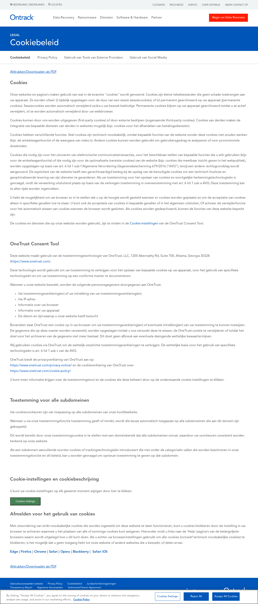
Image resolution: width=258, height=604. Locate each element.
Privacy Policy (47, 57)
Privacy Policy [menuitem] (55, 584)
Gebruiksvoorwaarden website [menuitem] (26, 584)
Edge (14, 551)
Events (192, 5)
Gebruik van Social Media (148, 57)
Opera (65, 551)
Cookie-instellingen (144, 223)
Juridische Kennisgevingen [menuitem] (101, 584)
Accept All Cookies (225, 596)
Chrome (40, 551)
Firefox (26, 551)
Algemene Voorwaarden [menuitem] (50, 587)
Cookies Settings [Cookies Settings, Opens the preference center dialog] (167, 596)
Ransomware (87, 17)
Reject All (196, 596)
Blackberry (81, 551)
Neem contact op (236, 5)
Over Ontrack (211, 5)
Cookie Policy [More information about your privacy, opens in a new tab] (81, 599)
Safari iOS (100, 551)
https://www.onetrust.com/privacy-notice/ (41, 365)
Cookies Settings (25, 501)
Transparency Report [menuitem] (21, 587)
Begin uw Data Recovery (228, 17)
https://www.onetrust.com (30, 261)
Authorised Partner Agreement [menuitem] (84, 587)
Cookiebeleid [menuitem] (74, 584)
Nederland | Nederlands (27, 5)
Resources (176, 5)
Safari (54, 551)
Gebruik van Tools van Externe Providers (93, 57)
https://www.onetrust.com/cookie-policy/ (40, 371)
